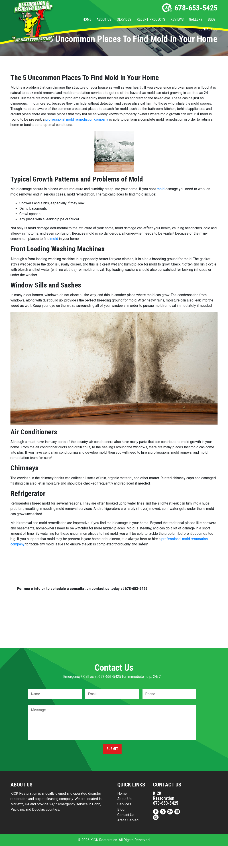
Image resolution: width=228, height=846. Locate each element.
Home (87, 19)
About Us (104, 19)
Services (124, 19)
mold (161, 189)
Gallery (195, 19)
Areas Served (127, 820)
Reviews (177, 19)
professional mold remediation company (76, 119)
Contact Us (208, 29)
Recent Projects (151, 19)
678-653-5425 (190, 7)
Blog (211, 19)
